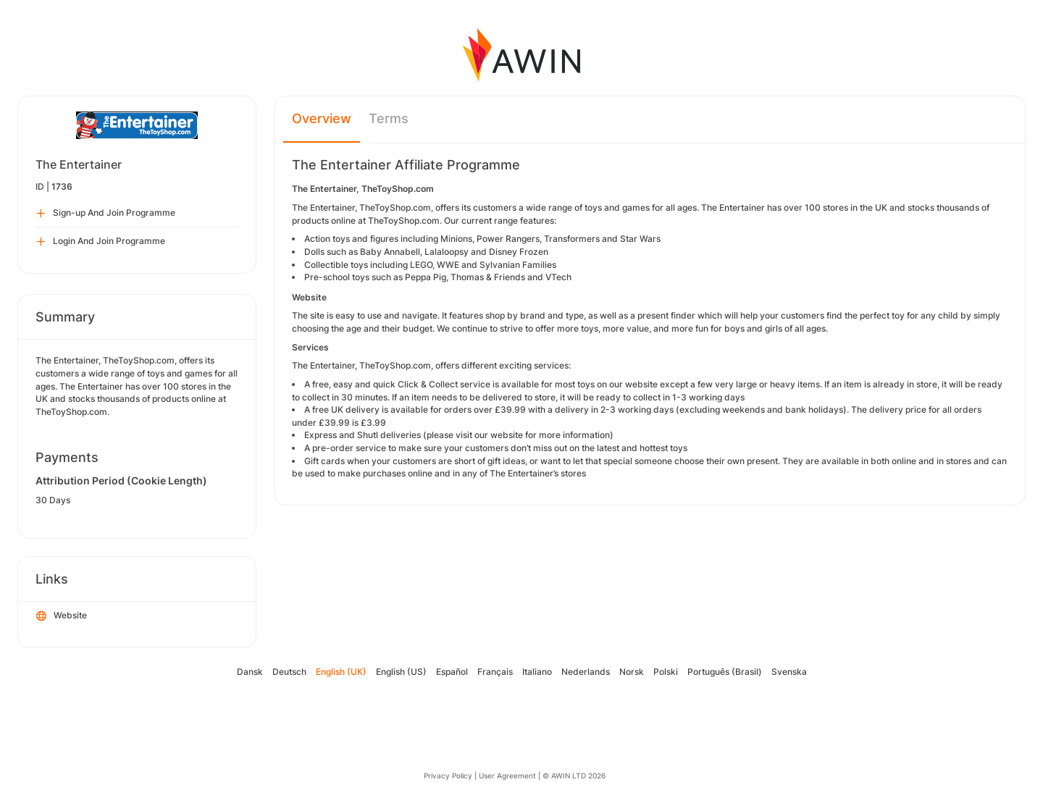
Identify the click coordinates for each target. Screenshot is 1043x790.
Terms (389, 118)
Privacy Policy (448, 775)
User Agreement (507, 775)
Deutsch (289, 671)
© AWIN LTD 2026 (574, 775)
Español (452, 671)
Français (495, 671)
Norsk (631, 671)
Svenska (789, 671)
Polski (665, 671)
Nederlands (585, 671)
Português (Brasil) (724, 671)
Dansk (250, 671)
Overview (321, 118)
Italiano (537, 671)
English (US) (401, 671)
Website (61, 616)
